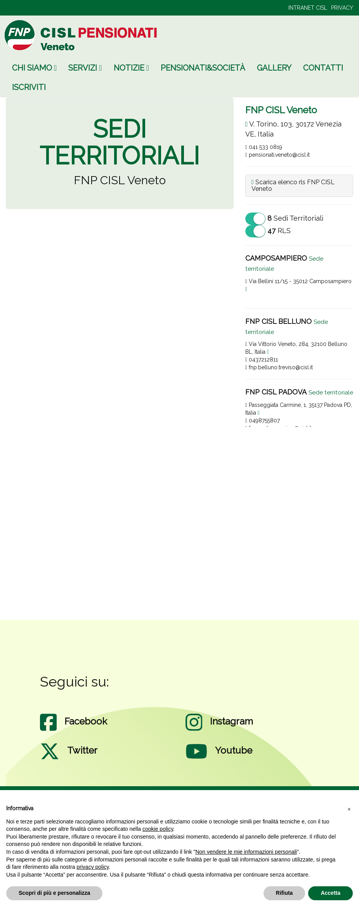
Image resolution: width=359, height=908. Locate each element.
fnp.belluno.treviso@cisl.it (279, 367)
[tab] (299, 185)
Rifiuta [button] (284, 893)
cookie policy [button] (157, 829)
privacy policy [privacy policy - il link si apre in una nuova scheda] (92, 867)
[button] (349, 808)
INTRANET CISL (307, 8)
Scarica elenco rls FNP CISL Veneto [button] (293, 185)
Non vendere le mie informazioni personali (246, 852)
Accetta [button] (330, 893)
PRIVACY (342, 8)
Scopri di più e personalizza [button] (54, 893)
